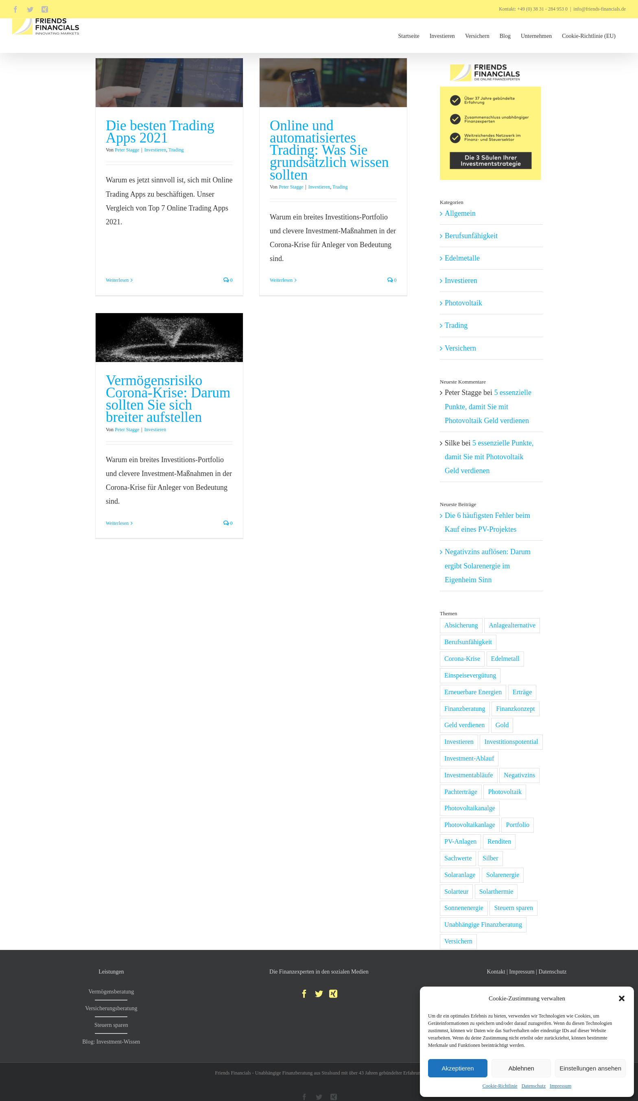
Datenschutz (534, 1086)
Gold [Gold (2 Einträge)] (502, 725)
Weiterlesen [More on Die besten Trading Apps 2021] (117, 243)
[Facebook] (304, 994)
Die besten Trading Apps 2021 (160, 132)
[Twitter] (319, 994)
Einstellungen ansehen (590, 1068)
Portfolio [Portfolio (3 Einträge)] (517, 825)
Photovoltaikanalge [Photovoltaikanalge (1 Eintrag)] (469, 808)
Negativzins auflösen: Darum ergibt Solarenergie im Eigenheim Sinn (488, 565)
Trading (176, 150)
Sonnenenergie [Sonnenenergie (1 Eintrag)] (463, 908)
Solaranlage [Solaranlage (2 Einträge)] (459, 875)
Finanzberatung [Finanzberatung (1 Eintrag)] (464, 709)
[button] (622, 998)
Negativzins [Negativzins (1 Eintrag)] (519, 775)
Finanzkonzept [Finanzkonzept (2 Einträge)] (515, 709)
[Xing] (333, 994)
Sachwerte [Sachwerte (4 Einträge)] (458, 858)
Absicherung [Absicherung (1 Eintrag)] (461, 625)
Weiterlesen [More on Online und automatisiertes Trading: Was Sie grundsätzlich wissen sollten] (277, 280)
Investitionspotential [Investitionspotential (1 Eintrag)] (511, 742)
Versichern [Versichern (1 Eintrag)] (458, 941)
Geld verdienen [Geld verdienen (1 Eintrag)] (464, 725)
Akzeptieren (457, 1068)
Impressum (560, 1086)
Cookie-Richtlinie (500, 1086)
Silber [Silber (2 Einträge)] (490, 858)
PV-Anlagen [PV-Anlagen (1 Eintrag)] (460, 841)
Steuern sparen (111, 1025)
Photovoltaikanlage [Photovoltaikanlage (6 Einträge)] (469, 825)
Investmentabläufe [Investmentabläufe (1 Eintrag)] (468, 775)
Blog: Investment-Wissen (111, 1042)
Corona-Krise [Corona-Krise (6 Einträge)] (462, 658)
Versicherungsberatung (111, 1008)
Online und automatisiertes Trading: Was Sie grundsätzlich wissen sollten (325, 150)
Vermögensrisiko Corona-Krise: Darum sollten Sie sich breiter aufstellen (184, 379)
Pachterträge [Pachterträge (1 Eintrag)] (460, 792)
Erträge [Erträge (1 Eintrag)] (522, 692)
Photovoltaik (463, 303)
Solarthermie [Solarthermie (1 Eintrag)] (496, 891)
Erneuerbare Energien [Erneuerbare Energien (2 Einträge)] (473, 692)
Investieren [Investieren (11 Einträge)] (459, 742)
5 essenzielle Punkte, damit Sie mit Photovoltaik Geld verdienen (488, 406)
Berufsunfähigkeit (471, 236)
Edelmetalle (462, 258)
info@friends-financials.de (599, 9)
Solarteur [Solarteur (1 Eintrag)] (456, 891)
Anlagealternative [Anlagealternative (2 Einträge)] (512, 625)
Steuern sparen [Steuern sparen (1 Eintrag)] (513, 908)
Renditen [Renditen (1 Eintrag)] (499, 841)
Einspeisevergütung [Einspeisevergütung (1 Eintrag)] (470, 675)
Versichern (460, 348)
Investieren (155, 150)
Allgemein (460, 213)
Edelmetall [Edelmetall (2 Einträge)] (505, 658)
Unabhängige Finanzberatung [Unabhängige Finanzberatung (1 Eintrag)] (483, 924)
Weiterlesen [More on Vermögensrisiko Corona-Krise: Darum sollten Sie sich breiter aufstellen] (133, 504)
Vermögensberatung (111, 992)
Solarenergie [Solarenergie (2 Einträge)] (503, 875)
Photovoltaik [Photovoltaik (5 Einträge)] (505, 792)
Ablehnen (521, 1068)
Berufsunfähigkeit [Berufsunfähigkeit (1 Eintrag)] (468, 642)
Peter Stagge (127, 150)
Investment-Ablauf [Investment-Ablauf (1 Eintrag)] (469, 758)
